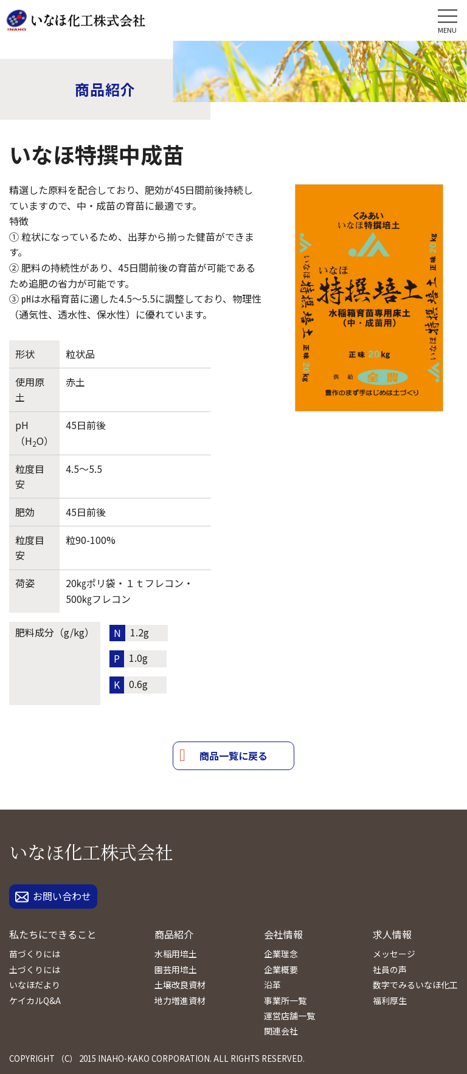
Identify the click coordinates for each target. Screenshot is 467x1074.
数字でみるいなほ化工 (415, 985)
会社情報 (283, 934)
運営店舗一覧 (289, 1016)
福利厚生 (390, 1000)
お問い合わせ (53, 896)
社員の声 (390, 969)
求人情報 (392, 934)
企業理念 (281, 954)
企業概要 (281, 969)
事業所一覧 (285, 1000)
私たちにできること (53, 934)
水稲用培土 (175, 954)
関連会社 (281, 1031)
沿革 (272, 985)
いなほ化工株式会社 (91, 851)
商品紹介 (173, 934)
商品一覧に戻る (233, 755)
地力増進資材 (180, 1000)
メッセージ (394, 954)
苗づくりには (34, 954)
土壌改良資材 (180, 985)
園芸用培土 (175, 969)
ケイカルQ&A (35, 1000)
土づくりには (34, 969)
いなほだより (34, 985)
